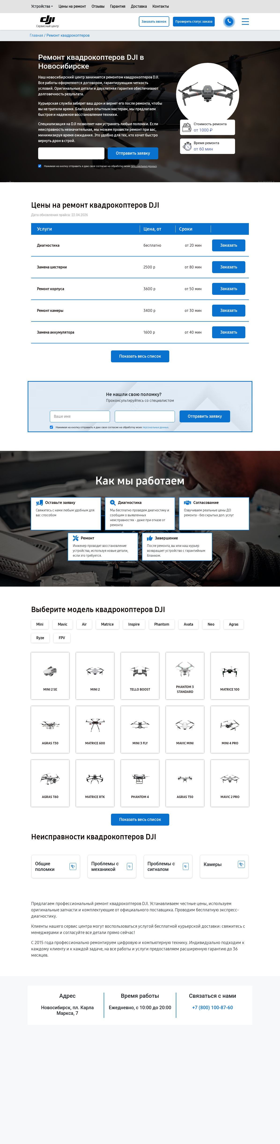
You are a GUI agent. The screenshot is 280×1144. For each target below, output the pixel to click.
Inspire (134, 624)
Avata (188, 624)
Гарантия (117, 6)
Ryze (40, 638)
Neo (211, 624)
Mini (39, 624)
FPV (62, 638)
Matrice (107, 624)
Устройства (40, 6)
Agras (233, 624)
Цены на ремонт (72, 6)
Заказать (228, 245)
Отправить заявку (133, 153)
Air (84, 624)
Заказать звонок (154, 22)
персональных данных (144, 166)
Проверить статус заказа (193, 22)
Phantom (161, 624)
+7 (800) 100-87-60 (212, 1007)
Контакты (160, 6)
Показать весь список (140, 356)
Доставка (139, 6)
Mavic (62, 624)
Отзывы (98, 6)
